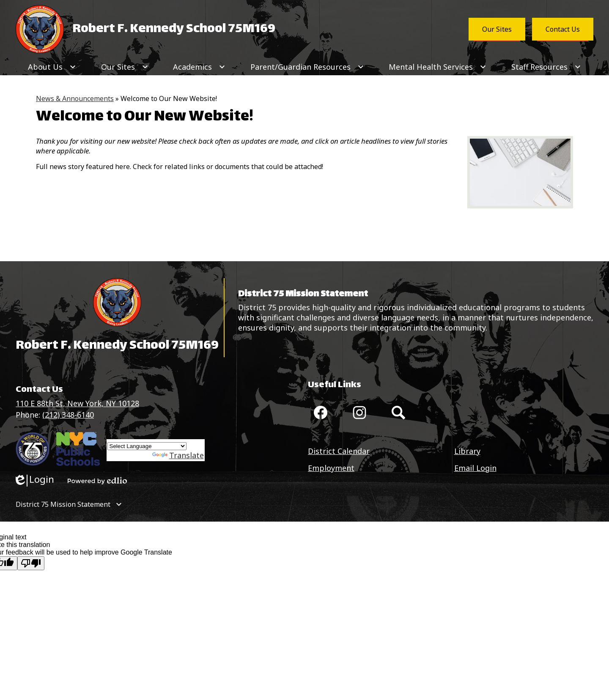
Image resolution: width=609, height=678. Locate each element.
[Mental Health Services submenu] (437, 66)
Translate (178, 455)
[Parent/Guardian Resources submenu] (307, 66)
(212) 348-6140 (68, 415)
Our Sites (497, 29)
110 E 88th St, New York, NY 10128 (77, 403)
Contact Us (563, 29)
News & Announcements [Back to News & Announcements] (75, 98)
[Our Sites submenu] (125, 66)
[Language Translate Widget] (147, 446)
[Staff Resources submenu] (546, 66)
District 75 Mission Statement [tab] (63, 504)
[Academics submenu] (199, 66)
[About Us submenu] (52, 66)
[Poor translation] (30, 563)
